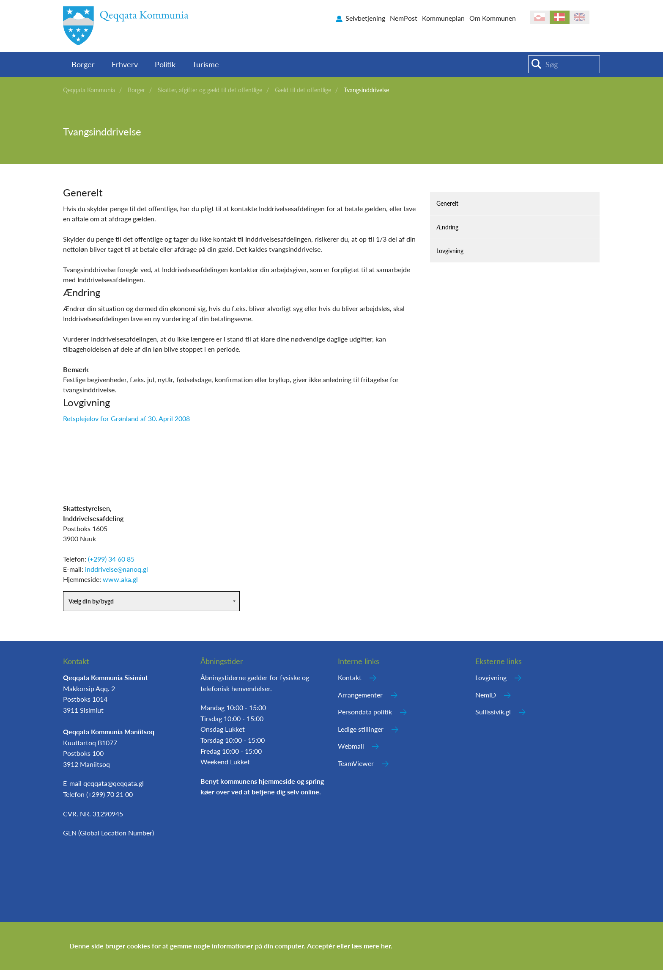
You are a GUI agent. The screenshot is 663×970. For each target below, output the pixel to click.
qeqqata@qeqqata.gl (113, 783)
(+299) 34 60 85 (111, 559)
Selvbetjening (365, 18)
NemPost (403, 18)
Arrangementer (360, 695)
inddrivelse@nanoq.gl (116, 569)
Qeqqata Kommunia (89, 90)
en (579, 17)
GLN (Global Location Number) (108, 833)
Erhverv (125, 64)
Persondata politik (365, 712)
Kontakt (350, 677)
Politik (165, 64)
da (560, 17)
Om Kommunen (492, 18)
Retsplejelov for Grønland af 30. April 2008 (126, 418)
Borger (83, 64)
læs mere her (371, 946)
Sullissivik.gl (493, 712)
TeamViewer (356, 763)
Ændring (447, 227)
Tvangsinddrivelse (366, 90)
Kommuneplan (443, 18)
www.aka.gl (120, 579)
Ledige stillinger (361, 729)
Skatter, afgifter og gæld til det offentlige (210, 90)
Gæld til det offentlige (303, 90)
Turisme (205, 64)
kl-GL (540, 17)
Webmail (351, 746)
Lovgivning (449, 250)
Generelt (447, 203)
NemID (485, 695)
